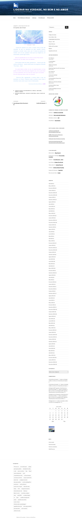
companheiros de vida (18, 475)
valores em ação (17, 510)
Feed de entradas (52, 444)
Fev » (65, 421)
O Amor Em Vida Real (53, 74)
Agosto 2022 (51, 274)
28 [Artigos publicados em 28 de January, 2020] (52, 418)
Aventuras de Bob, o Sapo (54, 85)
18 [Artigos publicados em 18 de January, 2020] (64, 414)
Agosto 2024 (51, 229)
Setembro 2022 (52, 272)
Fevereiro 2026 (52, 187)
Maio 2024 (51, 236)
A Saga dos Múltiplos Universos (55, 88)
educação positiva (17, 481)
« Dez (53, 421)
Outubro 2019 (51, 339)
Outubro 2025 (51, 197)
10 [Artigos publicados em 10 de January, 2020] (61, 412)
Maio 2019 (51, 350)
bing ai (30, 470)
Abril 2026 (51, 183)
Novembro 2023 (52, 249)
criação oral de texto (27, 477)
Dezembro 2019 (52, 334)
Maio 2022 (51, 279)
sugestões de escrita (18, 506)
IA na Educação (42, 17)
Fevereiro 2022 (52, 281)
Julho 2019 (51, 345)
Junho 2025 (51, 206)
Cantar (17, 90)
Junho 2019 (51, 348)
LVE (58, 117)
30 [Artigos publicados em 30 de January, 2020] (58, 418)
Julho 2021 (51, 297)
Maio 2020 (51, 323)
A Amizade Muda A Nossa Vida (55, 78)
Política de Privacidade (53, 46)
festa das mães (27, 486)
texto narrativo (24, 508)
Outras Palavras (52, 43)
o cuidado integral (26, 495)
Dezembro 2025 (52, 192)
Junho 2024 (51, 233)
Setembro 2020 (52, 313)
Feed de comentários (53, 446)
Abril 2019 (51, 352)
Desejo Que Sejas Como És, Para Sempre (57, 68)
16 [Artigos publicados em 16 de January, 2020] (58, 414)
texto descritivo (17, 508)
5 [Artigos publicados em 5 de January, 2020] (67, 410)
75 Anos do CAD (50, 17)
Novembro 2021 (52, 288)
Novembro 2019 (52, 336)
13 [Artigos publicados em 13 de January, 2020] (50, 414)
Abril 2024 (51, 238)
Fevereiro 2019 (52, 357)
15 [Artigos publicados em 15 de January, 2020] (55, 414)
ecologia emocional (20, 93)
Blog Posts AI (58, 152)
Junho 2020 (51, 320)
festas (15, 488)
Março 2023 (51, 268)
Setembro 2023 (52, 254)
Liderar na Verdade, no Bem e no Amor (40, 9)
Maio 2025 (51, 208)
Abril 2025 (51, 210)
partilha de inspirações (25, 497)
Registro (50, 48)
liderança (25, 490)
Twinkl (58, 172)
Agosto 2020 (51, 316)
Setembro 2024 (52, 226)
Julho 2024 (51, 231)
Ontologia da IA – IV (58, 402)
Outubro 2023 (51, 252)
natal (15, 495)
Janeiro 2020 (51, 332)
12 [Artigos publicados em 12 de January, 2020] (67, 412)
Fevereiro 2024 (52, 242)
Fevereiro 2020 (52, 329)
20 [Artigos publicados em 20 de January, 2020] (50, 416)
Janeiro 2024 (51, 245)
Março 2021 (51, 302)
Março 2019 (51, 355)
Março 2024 (51, 240)
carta (24, 473)
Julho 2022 (51, 277)
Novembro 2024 (52, 222)
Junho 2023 (51, 261)
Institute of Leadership (58, 112)
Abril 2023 (51, 265)
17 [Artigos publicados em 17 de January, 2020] (61, 414)
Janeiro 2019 (51, 359)
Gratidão (39, 90)
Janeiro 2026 (51, 190)
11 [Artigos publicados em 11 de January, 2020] (64, 412)
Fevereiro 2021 (52, 304)
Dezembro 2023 (52, 247)
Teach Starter (57, 120)
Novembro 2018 (52, 364)
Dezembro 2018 (52, 361)
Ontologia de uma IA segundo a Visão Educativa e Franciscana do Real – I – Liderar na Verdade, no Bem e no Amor (58, 396)
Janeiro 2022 (51, 284)
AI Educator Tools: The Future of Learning (57, 138)
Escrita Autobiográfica (25, 90)
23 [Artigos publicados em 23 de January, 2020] (58, 416)
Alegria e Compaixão (53, 64)
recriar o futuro (17, 501)
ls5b (38, 93)
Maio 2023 (51, 263)
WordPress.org (52, 448)
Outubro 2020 (51, 311)
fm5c (19, 488)
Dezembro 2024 (52, 220)
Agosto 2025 (51, 201)
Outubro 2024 (51, 224)
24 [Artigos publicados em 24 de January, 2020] (61, 416)
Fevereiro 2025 (52, 215)
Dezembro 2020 (52, 307)
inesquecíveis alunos (26, 488)
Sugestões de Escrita (53, 50)
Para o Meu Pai (52, 71)
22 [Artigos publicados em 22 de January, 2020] (55, 416)
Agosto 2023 (51, 256)
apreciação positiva (17, 468)
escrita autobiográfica (26, 481)
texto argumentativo (27, 506)
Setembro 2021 (52, 293)
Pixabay (34, 44)
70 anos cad (16, 466)
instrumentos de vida (18, 490)
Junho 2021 (51, 300)
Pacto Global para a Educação (24, 17)
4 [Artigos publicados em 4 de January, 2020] (64, 410)
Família (34, 90)
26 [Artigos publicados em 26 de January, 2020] (67, 416)
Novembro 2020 (52, 309)
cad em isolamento (17, 473)
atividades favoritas (27, 468)
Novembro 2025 (52, 194)
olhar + (17, 497)
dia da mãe (16, 479)
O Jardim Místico (52, 61)
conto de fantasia (27, 475)
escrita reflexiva (23, 484)
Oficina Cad (26, 25)
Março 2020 (51, 327)
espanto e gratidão (31, 93)
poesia (15, 499)
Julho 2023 (51, 258)
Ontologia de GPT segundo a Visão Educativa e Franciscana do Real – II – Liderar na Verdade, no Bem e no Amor (58, 389)
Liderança (34, 17)
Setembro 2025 (52, 199)
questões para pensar (22, 499)
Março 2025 (51, 213)
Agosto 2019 (51, 343)
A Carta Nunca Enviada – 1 (63, 385)
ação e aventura (21, 470)
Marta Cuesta (29, 44)
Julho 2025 (51, 204)
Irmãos (17, 91)
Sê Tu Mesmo (51, 57)
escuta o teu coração (18, 486)
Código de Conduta (52, 34)
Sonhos (21, 91)
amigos (29, 466)
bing (26, 470)
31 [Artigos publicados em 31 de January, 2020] (61, 418)
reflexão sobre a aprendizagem (20, 503)
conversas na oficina (18, 477)
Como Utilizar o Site (52, 36)
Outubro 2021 (51, 290)
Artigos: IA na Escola (59, 162)
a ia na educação (23, 466)
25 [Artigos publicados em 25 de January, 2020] (64, 416)
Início (14, 17)
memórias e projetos (25, 492)
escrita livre (16, 484)
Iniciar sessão (51, 442)
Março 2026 (51, 185)
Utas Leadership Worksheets (59, 115)
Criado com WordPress (30, 517)
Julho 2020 (51, 318)
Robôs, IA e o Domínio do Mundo (55, 81)
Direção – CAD (51, 41)
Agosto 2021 (51, 295)
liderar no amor (17, 492)
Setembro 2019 (52, 341)
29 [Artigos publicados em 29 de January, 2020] (55, 418)
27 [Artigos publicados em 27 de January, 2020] (50, 418)
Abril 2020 (51, 325)
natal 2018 (19, 495)
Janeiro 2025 (51, 217)
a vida (15, 470)
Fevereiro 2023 (52, 270)
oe (14, 497)
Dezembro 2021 (52, 286)
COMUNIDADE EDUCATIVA (54, 39)
